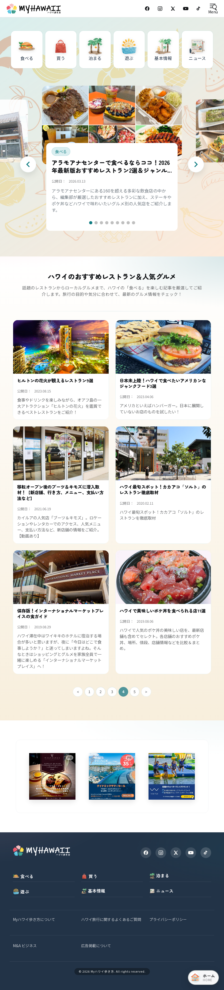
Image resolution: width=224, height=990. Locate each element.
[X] (175, 852)
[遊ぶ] (129, 50)
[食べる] (27, 50)
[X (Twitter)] (173, 8)
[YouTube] (185, 8)
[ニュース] (197, 50)
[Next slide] (196, 164)
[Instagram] (160, 8)
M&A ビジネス (25, 945)
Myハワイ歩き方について (34, 919)
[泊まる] (95, 50)
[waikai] (171, 776)
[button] (90, 222)
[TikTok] (198, 8)
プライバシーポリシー (168, 919)
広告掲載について (96, 945)
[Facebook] (147, 8)
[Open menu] (213, 9)
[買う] (61, 50)
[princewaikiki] (112, 776)
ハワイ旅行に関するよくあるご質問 (111, 919)
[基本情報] (163, 50)
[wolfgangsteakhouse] (52, 776)
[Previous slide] (28, 164)
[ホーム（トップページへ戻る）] (203, 977)
